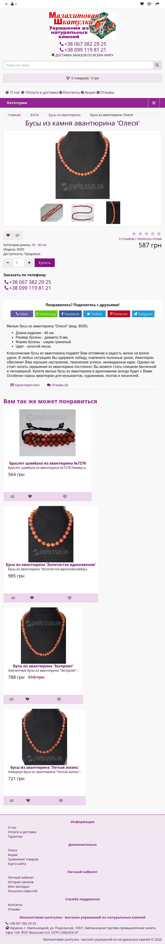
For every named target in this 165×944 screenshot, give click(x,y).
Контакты (71, 92)
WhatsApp (46, 314)
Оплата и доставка (42, 92)
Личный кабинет (21, 877)
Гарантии (15, 836)
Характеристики (24, 385)
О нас (15, 92)
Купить (44, 262)
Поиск (12, 850)
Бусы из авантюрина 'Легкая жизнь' (44, 767)
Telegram (143, 314)
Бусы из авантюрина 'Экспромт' (43, 666)
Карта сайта (17, 864)
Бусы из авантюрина (65, 115)
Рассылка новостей (22, 891)
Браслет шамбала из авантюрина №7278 (47, 463)
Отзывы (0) (57, 385)
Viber (22, 314)
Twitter (94, 314)
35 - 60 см (39, 245)
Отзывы (107, 92)
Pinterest (119, 314)
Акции (90, 92)
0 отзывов (126, 239)
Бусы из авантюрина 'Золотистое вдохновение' (51, 564)
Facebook (70, 314)
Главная (14, 115)
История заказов (21, 882)
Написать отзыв (149, 239)
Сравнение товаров (23, 859)
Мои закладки (18, 886)
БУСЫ (34, 115)
